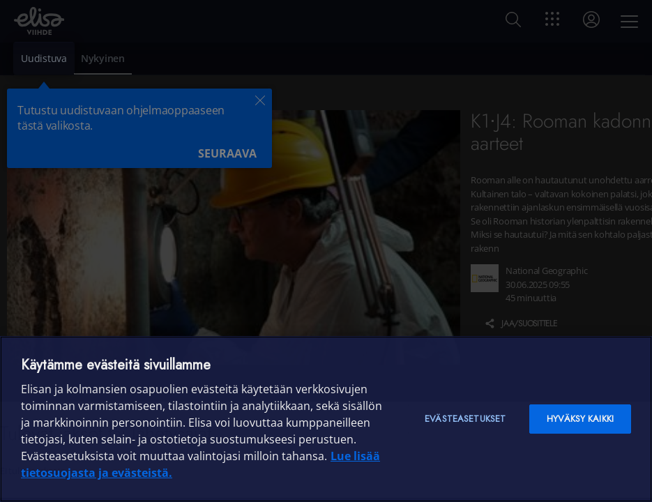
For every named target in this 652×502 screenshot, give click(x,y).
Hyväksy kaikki (580, 418)
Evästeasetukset (465, 418)
